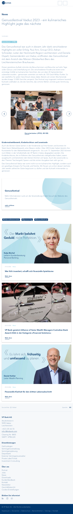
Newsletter (6, 485)
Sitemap (48, 511)
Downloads (6, 477)
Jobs (4, 473)
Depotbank (6, 454)
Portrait (4, 470)
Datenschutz (25, 511)
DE (70, 407)
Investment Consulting (11, 461)
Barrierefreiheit (37, 511)
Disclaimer (15, 511)
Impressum (6, 511)
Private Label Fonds (9, 458)
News (4, 475)
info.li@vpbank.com (9, 431)
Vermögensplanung (9, 451)
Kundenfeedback (8, 480)
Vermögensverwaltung (11, 449)
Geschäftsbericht (8, 487)
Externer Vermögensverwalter (13, 456)
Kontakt (5, 482)
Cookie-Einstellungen (10, 490)
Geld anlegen (7, 446)
